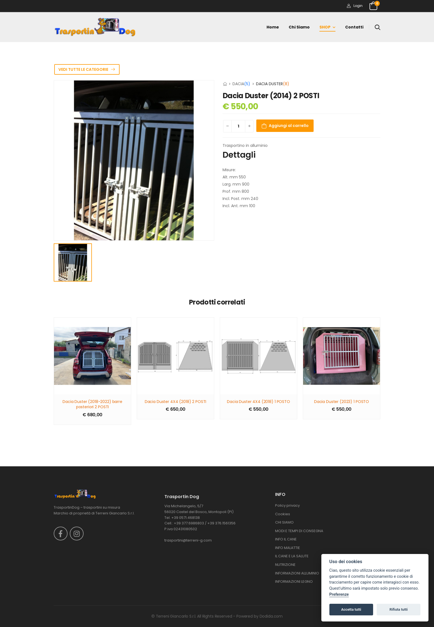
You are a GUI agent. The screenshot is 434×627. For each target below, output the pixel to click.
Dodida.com (271, 616)
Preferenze (339, 594)
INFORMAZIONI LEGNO (294, 581)
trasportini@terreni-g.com (188, 540)
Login (354, 5)
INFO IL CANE (286, 539)
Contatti (354, 27)
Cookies (282, 514)
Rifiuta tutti (398, 609)
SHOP (324, 27)
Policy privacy (287, 505)
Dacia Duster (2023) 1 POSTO (341, 401)
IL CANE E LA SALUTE (292, 556)
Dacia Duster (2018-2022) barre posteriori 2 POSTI (92, 404)
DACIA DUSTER (272, 84)
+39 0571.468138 (185, 517)
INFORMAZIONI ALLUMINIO (297, 573)
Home (273, 27)
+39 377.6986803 (189, 523)
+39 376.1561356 (221, 523)
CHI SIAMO (284, 522)
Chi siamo (299, 27)
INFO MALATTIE (287, 547)
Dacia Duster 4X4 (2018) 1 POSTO (258, 401)
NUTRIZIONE (285, 564)
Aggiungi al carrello (289, 125)
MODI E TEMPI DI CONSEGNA (299, 531)
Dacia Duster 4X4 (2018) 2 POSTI (175, 401)
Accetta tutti (351, 609)
